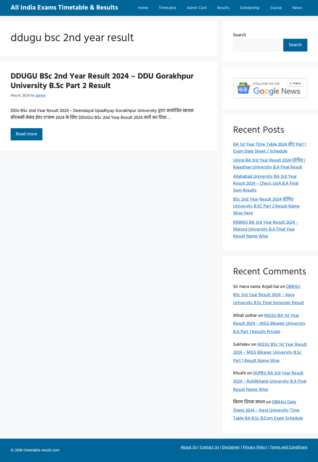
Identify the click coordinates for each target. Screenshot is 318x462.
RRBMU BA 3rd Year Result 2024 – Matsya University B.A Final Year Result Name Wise (265, 229)
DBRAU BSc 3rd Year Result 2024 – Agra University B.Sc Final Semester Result (268, 294)
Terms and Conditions (288, 447)
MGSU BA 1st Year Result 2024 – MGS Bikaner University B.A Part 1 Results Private (269, 323)
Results (223, 8)
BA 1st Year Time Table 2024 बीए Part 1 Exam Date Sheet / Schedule (269, 148)
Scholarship (250, 8)
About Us (189, 447)
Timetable (167, 8)
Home (143, 8)
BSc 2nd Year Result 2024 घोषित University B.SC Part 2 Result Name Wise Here (266, 206)
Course (276, 8)
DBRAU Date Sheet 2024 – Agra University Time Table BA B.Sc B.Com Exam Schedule (268, 410)
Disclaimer (231, 447)
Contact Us (209, 447)
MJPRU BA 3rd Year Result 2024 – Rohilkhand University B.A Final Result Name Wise (269, 381)
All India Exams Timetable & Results (64, 8)
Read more (29, 135)
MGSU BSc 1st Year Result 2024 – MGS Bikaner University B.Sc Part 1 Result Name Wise (270, 352)
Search (239, 35)
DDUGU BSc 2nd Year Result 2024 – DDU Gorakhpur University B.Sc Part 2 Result (102, 81)
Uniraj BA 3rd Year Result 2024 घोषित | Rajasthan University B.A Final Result (269, 164)
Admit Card (197, 8)
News (297, 8)
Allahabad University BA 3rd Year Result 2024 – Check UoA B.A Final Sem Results (265, 183)
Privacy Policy (255, 447)
